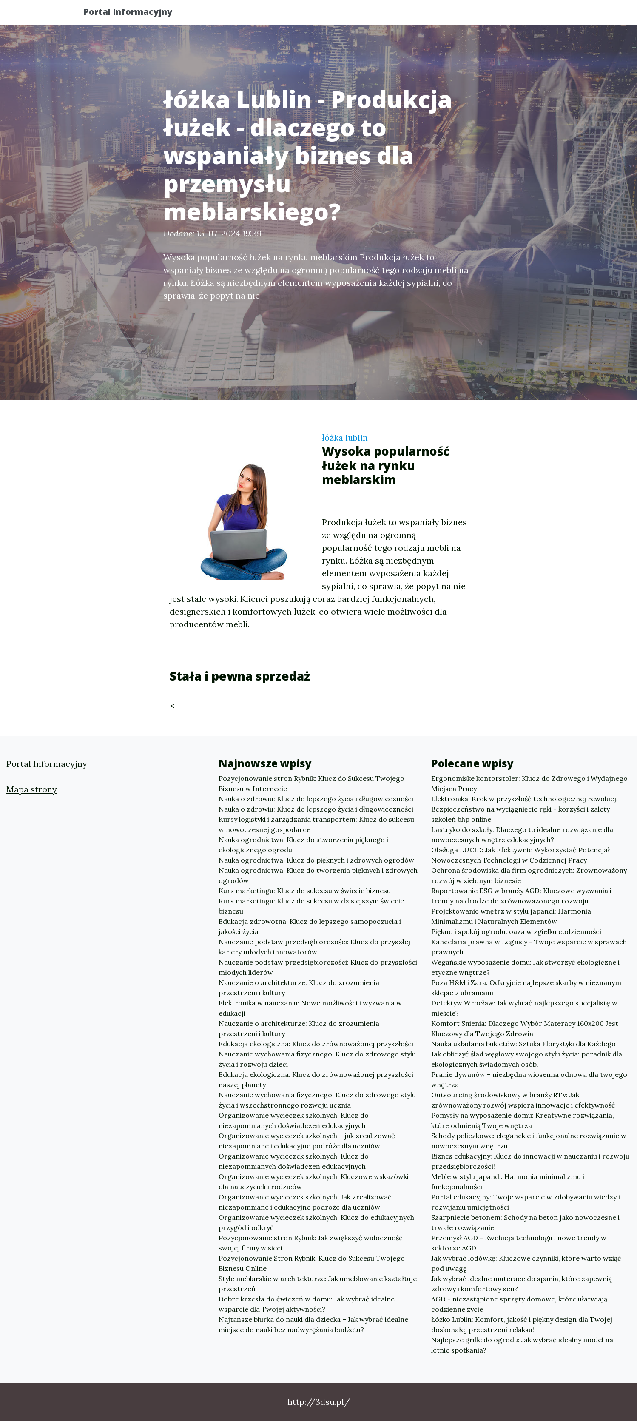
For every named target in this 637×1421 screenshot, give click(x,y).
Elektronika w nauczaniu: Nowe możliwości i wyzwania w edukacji (310, 1008)
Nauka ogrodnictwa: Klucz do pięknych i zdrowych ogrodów (316, 860)
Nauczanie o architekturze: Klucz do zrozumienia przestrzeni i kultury (299, 987)
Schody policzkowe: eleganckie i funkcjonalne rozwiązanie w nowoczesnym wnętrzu (528, 1140)
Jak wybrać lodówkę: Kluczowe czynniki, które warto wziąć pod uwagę (526, 1263)
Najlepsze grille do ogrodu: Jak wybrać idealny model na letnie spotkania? (522, 1345)
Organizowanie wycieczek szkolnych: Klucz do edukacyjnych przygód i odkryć (316, 1222)
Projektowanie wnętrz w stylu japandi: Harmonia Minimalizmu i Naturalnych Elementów (511, 916)
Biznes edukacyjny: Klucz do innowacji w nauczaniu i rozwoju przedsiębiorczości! (530, 1161)
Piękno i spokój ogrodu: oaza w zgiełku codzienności (516, 931)
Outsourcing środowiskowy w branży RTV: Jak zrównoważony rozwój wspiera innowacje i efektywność (523, 1100)
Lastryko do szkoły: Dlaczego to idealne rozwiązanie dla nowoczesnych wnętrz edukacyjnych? (522, 834)
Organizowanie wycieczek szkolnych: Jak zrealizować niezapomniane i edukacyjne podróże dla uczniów (305, 1202)
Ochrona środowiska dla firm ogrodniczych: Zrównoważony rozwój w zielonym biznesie (529, 875)
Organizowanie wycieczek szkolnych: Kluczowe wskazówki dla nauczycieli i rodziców (314, 1181)
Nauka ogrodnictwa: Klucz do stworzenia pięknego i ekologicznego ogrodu (303, 844)
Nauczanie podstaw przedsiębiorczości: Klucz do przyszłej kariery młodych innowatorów (314, 946)
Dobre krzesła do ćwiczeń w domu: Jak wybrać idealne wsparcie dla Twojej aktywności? (307, 1304)
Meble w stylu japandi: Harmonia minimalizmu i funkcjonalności (507, 1181)
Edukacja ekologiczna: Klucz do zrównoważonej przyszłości (316, 1043)
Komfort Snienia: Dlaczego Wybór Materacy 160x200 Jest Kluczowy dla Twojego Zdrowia (524, 1028)
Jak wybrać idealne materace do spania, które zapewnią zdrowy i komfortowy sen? (521, 1283)
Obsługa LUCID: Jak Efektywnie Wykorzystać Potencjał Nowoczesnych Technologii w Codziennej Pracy (520, 855)
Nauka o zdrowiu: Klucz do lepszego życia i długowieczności (316, 799)
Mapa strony (31, 789)
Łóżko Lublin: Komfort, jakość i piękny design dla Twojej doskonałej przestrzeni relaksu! (521, 1324)
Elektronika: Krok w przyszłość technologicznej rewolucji (524, 799)
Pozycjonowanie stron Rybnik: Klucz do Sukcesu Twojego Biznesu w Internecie (311, 783)
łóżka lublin (345, 437)
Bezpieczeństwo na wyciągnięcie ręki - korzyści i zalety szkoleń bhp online (520, 814)
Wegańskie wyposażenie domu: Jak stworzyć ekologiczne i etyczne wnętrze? (525, 967)
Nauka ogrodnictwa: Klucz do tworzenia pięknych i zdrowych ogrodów (318, 875)
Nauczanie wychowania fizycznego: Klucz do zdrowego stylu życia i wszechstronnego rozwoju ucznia (317, 1100)
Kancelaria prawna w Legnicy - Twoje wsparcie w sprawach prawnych (529, 946)
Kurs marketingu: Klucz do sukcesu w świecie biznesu (305, 890)
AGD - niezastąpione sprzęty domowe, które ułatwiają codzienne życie (519, 1304)
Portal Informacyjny (135, 14)
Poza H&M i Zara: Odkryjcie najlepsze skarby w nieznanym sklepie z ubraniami (526, 987)
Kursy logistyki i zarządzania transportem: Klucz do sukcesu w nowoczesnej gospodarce (316, 824)
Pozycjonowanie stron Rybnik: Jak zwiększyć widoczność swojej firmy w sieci (311, 1242)
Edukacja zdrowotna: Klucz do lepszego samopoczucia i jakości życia (310, 926)
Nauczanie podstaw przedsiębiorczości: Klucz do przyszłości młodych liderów (318, 967)
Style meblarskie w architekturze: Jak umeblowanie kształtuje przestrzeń (318, 1283)
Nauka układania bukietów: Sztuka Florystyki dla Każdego (523, 1043)
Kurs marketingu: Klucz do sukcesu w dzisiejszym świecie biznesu (311, 906)
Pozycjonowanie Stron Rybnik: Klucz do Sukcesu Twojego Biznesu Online (312, 1263)
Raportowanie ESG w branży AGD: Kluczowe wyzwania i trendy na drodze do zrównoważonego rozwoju (521, 895)
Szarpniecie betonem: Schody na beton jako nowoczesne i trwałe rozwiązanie (525, 1222)
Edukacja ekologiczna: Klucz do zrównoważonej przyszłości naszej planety (316, 1079)
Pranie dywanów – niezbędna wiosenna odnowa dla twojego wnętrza (529, 1079)
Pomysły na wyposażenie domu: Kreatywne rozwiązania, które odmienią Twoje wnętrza (522, 1120)
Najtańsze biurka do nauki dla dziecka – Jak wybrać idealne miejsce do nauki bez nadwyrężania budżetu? (313, 1324)
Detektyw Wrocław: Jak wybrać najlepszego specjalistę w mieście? (524, 1008)
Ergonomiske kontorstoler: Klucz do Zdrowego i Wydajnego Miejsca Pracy (529, 783)
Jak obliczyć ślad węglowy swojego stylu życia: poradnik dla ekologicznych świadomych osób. (526, 1059)
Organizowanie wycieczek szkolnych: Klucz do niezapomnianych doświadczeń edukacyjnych (294, 1120)
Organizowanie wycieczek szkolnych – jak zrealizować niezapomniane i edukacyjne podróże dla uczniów (307, 1140)
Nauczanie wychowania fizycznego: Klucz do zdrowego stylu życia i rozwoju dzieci (317, 1059)
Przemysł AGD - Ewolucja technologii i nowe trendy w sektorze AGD (518, 1242)
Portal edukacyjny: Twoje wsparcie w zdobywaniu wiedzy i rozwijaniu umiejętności (525, 1202)
